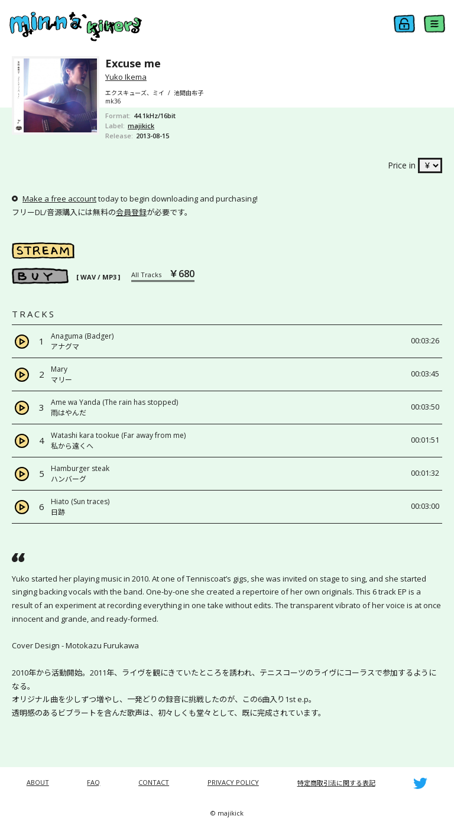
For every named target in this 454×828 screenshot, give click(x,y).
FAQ (93, 782)
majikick (141, 125)
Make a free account (59, 198)
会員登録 (131, 212)
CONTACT (153, 782)
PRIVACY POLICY (233, 782)
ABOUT (38, 782)
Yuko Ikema (126, 77)
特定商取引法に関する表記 (336, 782)
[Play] (22, 342)
